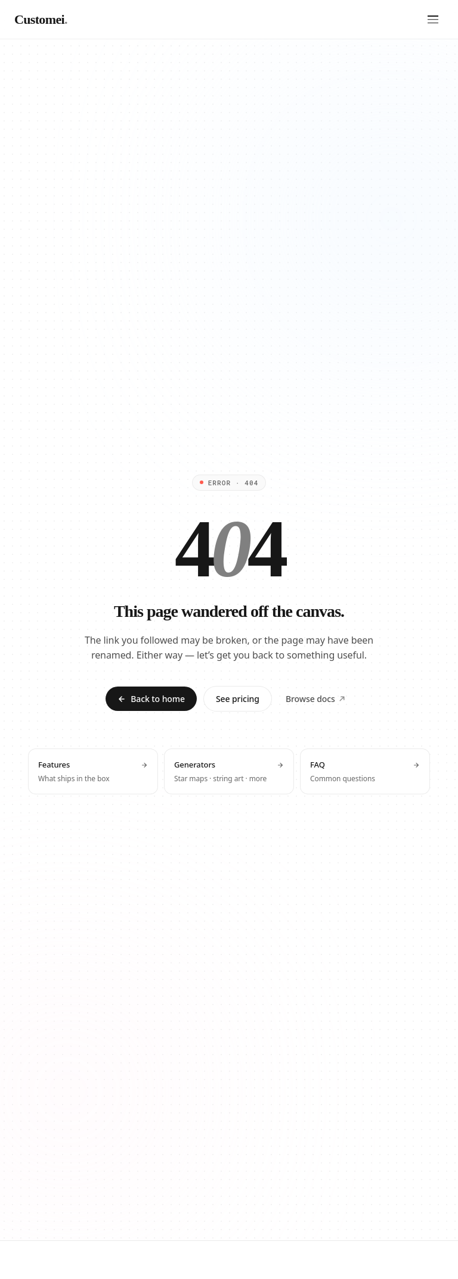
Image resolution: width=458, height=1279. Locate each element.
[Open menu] (433, 19)
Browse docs (315, 698)
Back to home (151, 698)
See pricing (237, 698)
